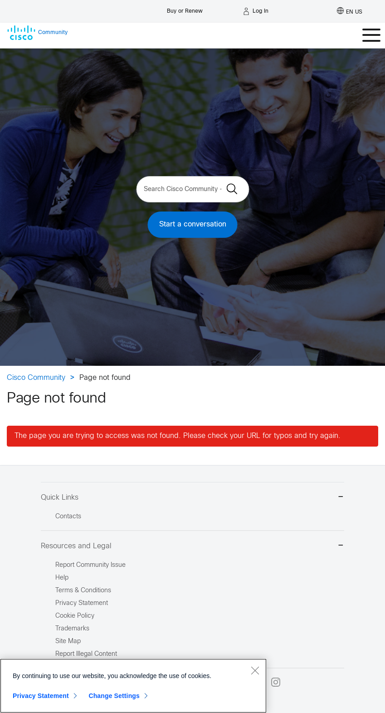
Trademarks (72, 629)
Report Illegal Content (86, 654)
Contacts (68, 517)
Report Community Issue (90, 565)
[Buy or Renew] (185, 8)
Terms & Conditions (83, 591)
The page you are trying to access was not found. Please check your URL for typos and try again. (178, 436)
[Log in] (255, 11)
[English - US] (349, 11)
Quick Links (192, 498)
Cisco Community (36, 377)
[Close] (254, 670)
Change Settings (114, 695)
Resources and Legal (192, 546)
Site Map (68, 641)
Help (61, 578)
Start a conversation (192, 224)
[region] (133, 686)
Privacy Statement (41, 695)
